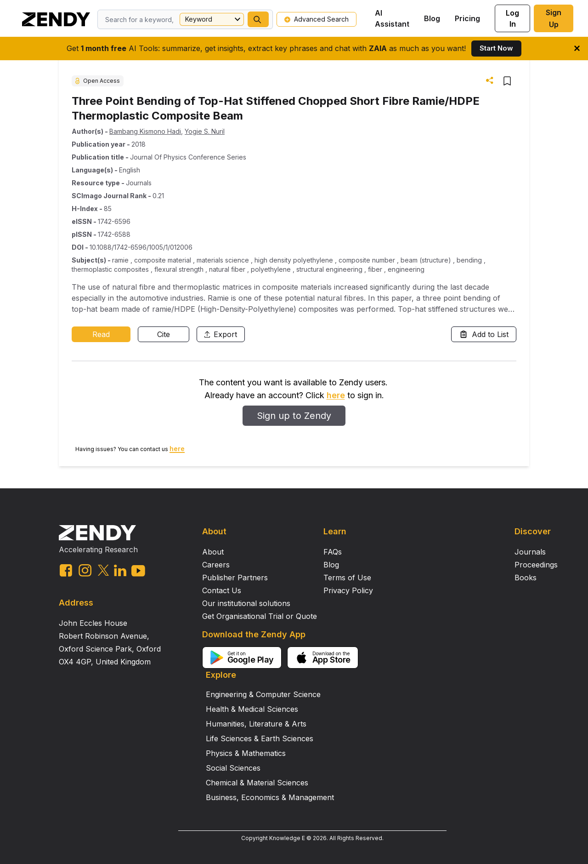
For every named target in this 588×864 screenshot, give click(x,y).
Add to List (484, 334)
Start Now (496, 48)
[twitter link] (103, 570)
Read (101, 334)
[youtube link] (138, 571)
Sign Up (553, 18)
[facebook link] (66, 570)
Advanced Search (316, 19)
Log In (512, 18)
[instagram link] (85, 570)
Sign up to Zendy (294, 415)
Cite (163, 334)
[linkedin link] (120, 570)
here (336, 395)
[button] (258, 19)
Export (220, 334)
